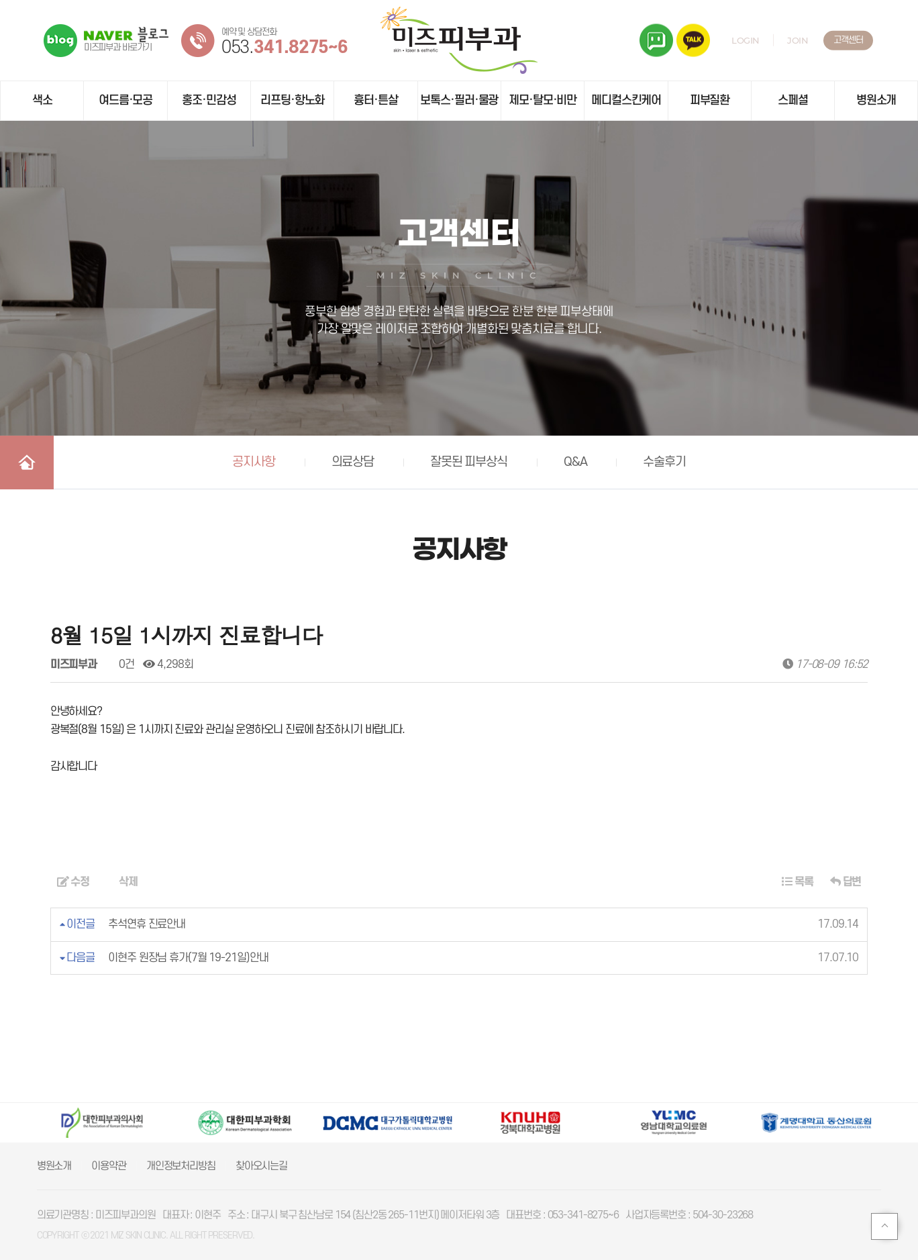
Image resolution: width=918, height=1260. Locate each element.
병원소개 (54, 1166)
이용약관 (108, 1166)
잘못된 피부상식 (468, 462)
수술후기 (664, 462)
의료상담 (353, 462)
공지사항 (253, 462)
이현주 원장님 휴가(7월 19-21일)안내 (188, 958)
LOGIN (745, 40)
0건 (120, 665)
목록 (797, 882)
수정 (73, 882)
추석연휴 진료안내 (146, 924)
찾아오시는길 (261, 1166)
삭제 (122, 882)
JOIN (797, 40)
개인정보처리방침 (180, 1166)
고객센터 (848, 40)
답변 (846, 882)
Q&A (575, 462)
